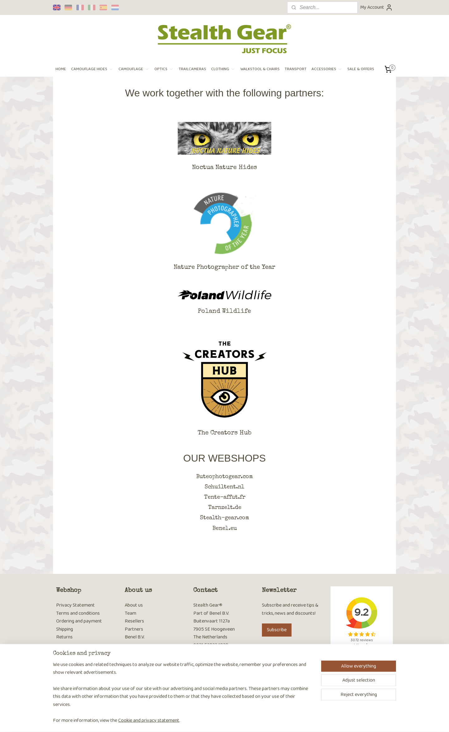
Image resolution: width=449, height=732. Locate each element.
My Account (376, 7)
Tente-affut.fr (224, 497)
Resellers (134, 621)
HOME (61, 69)
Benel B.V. (135, 637)
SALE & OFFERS (360, 69)
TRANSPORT (296, 69)
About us (134, 605)
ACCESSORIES (326, 69)
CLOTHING (223, 69)
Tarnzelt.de (224, 508)
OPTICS (164, 69)
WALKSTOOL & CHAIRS (260, 69)
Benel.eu (224, 528)
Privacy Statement (75, 605)
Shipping (64, 629)
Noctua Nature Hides (224, 168)
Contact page (207, 653)
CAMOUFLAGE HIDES (92, 69)
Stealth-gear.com (224, 518)
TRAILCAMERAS (192, 69)
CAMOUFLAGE (133, 69)
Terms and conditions (78, 613)
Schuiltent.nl (224, 487)
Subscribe (277, 630)
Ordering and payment (79, 621)
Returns (64, 637)
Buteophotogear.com (224, 477)
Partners (134, 629)
